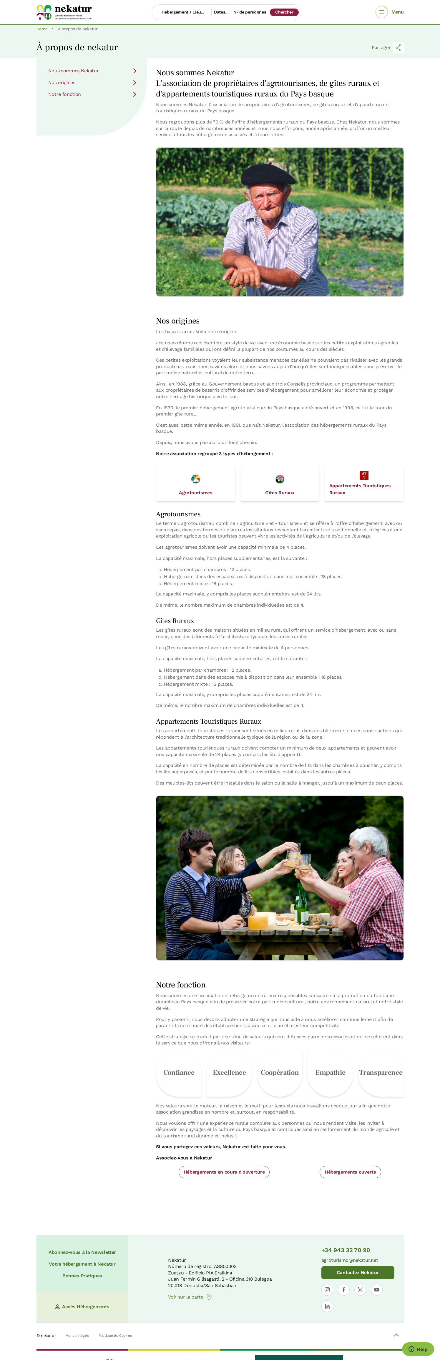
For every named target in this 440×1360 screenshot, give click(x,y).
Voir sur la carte (190, 1297)
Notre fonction (92, 94)
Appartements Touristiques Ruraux (360, 483)
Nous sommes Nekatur (92, 71)
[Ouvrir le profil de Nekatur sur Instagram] (327, 1290)
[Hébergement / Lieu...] (181, 12)
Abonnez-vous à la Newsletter (82, 1252)
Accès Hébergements (82, 1306)
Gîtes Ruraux (279, 485)
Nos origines (92, 82)
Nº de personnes (249, 12)
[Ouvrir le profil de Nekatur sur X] (360, 1290)
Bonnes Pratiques (82, 1276)
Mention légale (77, 1336)
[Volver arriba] (396, 1335)
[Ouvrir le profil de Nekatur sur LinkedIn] (327, 1306)
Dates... (221, 12)
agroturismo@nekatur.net (349, 1260)
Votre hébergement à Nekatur (82, 1264)
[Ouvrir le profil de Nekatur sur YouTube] (377, 1290)
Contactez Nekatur (358, 1272)
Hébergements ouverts (350, 1172)
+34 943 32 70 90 (345, 1250)
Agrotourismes (195, 485)
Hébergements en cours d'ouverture (224, 1172)
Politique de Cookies (115, 1336)
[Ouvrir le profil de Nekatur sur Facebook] (344, 1290)
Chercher (284, 12)
